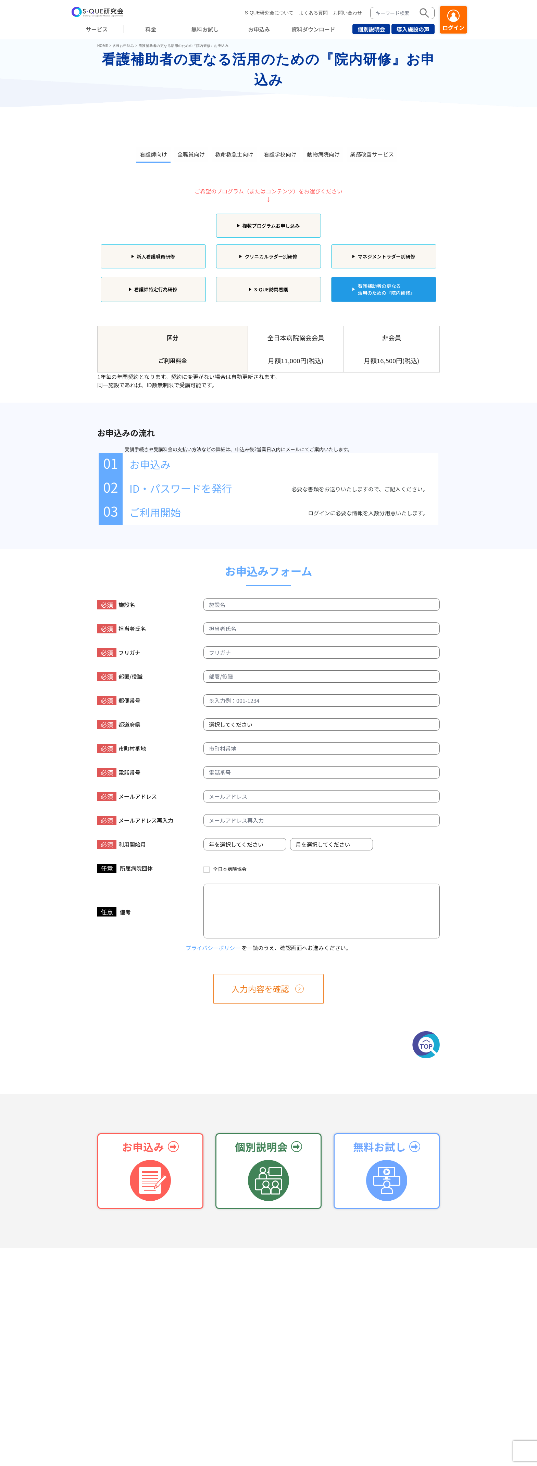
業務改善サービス (372, 154)
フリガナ (118, 652)
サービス (97, 29)
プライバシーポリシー (213, 948)
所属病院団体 (125, 868)
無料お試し (204, 29)
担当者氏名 (121, 628)
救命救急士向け (234, 154)
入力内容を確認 (260, 989)
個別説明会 (371, 29)
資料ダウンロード (313, 29)
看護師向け (153, 154)
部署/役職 (119, 676)
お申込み (259, 29)
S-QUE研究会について (269, 12)
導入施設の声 (413, 29)
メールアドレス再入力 (135, 820)
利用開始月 (121, 844)
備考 (114, 912)
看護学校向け (280, 154)
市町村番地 (121, 748)
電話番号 (118, 772)
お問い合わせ (347, 12)
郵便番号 (118, 700)
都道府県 (118, 724)
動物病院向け (323, 154)
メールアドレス (127, 796)
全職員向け (191, 154)
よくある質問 (313, 12)
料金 (150, 29)
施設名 (116, 604)
